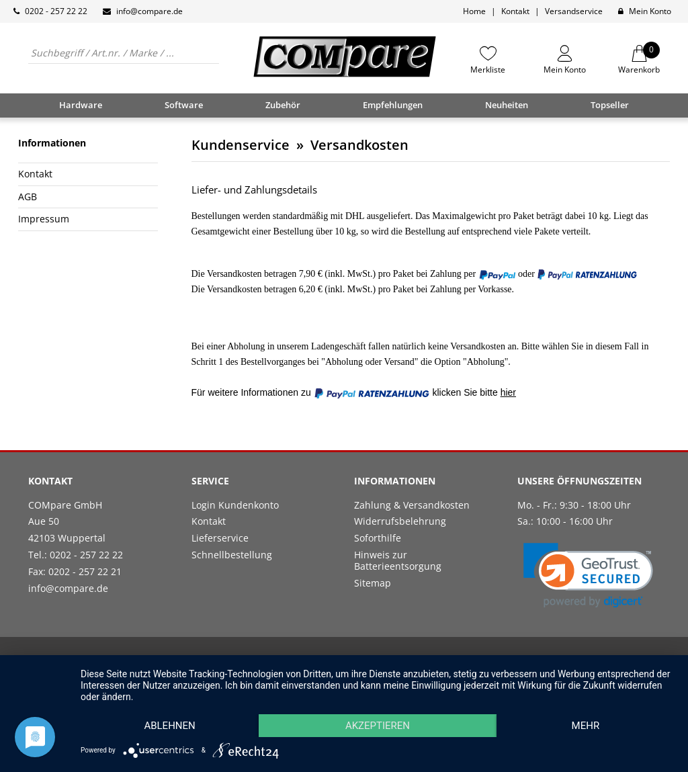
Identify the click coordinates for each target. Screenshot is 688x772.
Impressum (43, 218)
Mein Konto (650, 11)
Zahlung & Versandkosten (412, 505)
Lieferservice (220, 537)
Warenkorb (639, 60)
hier (508, 392)
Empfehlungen (393, 105)
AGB (27, 196)
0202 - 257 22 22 (56, 11)
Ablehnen (169, 726)
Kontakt (515, 11)
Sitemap (372, 582)
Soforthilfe (377, 537)
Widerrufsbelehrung (400, 521)
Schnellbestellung (231, 554)
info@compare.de (149, 11)
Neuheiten (506, 105)
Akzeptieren (377, 726)
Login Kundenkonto (235, 505)
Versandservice (574, 11)
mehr (586, 726)
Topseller (610, 105)
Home (474, 11)
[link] (588, 575)
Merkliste (487, 69)
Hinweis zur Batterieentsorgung (397, 560)
